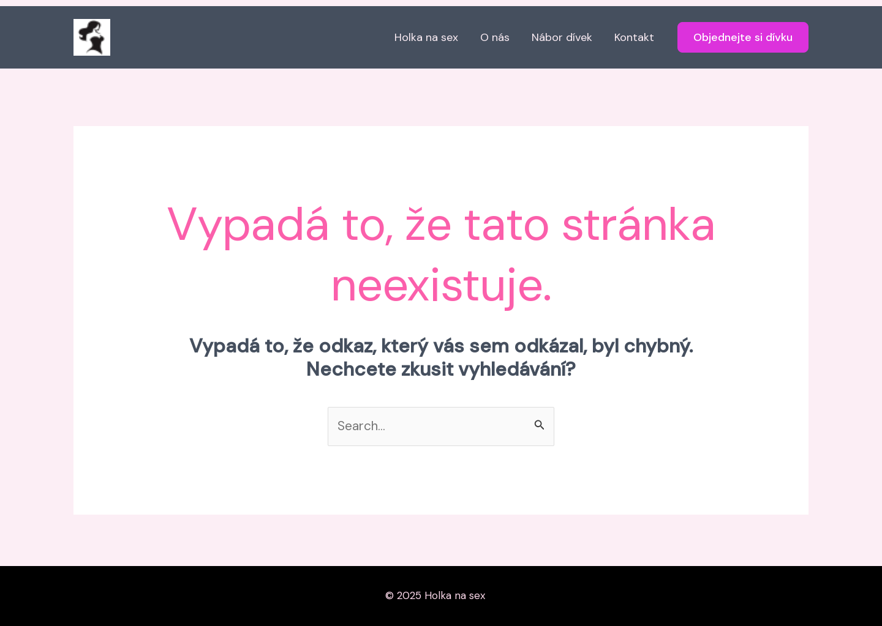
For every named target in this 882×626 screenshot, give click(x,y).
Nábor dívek (562, 37)
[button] (743, 37)
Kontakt (634, 37)
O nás (495, 37)
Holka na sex (426, 37)
